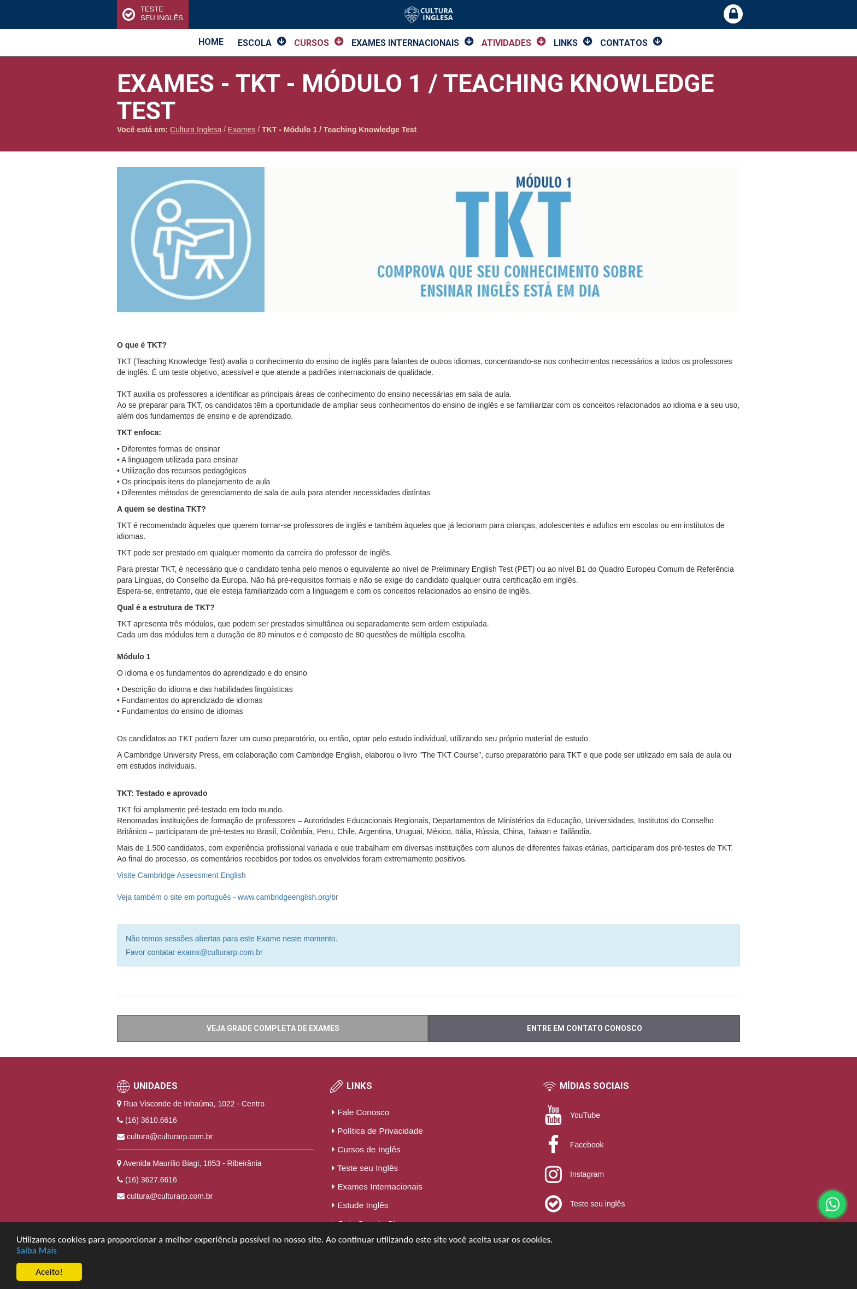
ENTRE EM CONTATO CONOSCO (584, 1028)
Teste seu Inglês (365, 1168)
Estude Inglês (360, 1205)
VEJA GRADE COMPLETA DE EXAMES (273, 1028)
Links (566, 43)
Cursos (311, 43)
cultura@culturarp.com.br (170, 1136)
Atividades (506, 43)
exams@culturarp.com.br (220, 952)
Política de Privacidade (377, 1130)
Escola (255, 43)
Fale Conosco (360, 1112)
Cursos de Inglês (366, 1149)
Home (211, 42)
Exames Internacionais (405, 43)
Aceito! (49, 1272)
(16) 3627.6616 (151, 1179)
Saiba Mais (36, 1250)
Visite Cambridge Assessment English (181, 875)
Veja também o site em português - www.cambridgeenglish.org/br (227, 897)
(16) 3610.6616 (151, 1120)
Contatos (624, 43)
